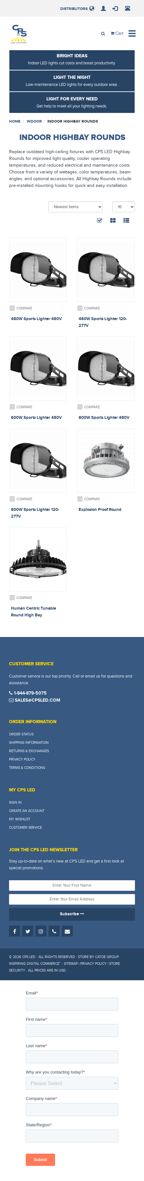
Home (14, 121)
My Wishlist (19, 819)
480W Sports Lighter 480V (36, 318)
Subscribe (72, 914)
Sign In (15, 802)
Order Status (21, 734)
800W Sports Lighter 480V (104, 417)
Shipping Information (29, 743)
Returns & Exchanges (29, 751)
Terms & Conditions (27, 768)
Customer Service (25, 828)
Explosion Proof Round (100, 509)
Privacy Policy (22, 759)
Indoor (34, 121)
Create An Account (26, 811)
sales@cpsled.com (34, 700)
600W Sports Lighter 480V (36, 417)
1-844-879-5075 (28, 693)
